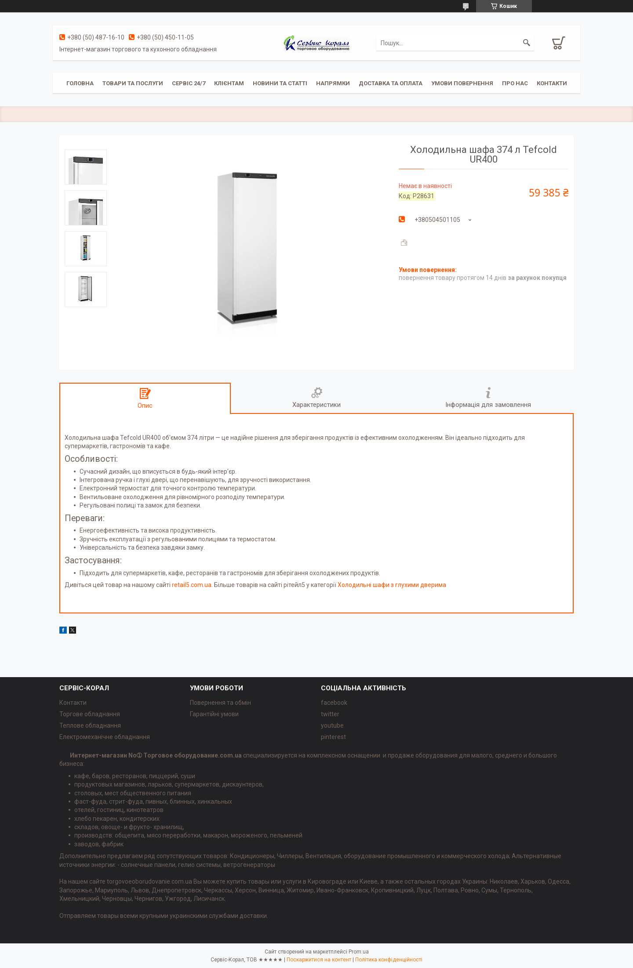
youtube (332, 725)
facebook (334, 702)
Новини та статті (280, 83)
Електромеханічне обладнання (104, 736)
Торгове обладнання (89, 714)
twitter (330, 714)
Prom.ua (359, 952)
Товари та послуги (132, 83)
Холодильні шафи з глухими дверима (392, 584)
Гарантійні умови (214, 714)
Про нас (515, 83)
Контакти (552, 83)
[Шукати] (527, 43)
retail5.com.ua (191, 584)
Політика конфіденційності (388, 960)
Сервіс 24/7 (188, 83)
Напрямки (333, 83)
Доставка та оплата (390, 83)
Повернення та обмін (220, 702)
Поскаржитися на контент (319, 960)
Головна (80, 83)
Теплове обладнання (90, 725)
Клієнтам (229, 83)
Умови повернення (462, 83)
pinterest (333, 736)
